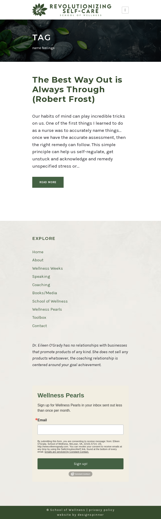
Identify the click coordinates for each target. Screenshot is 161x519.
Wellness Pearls (47, 309)
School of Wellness (50, 301)
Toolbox (39, 317)
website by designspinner (80, 515)
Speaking (41, 276)
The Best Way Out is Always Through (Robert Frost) (77, 89)
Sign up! (80, 464)
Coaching (41, 284)
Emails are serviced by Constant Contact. (67, 451)
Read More (47, 182)
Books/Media (44, 292)
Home (37, 252)
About (37, 260)
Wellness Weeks (47, 268)
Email (42, 420)
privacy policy (102, 510)
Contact (39, 325)
